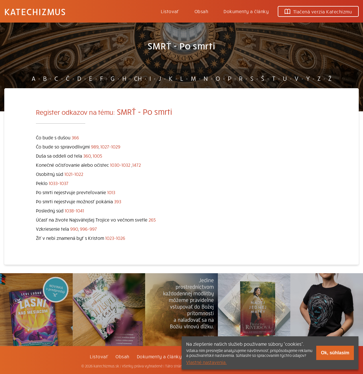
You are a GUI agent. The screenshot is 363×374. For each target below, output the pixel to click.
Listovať (170, 11)
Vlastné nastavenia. (206, 362)
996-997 (88, 229)
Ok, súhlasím (335, 352)
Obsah (201, 11)
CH (138, 78)
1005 (97, 155)
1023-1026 (115, 238)
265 (152, 219)
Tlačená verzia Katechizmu (318, 11)
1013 (111, 192)
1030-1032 (120, 165)
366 (75, 137)
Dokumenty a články (246, 11)
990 (74, 229)
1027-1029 (110, 146)
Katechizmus (35, 11)
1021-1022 (73, 174)
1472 (136, 165)
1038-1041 (74, 210)
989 (95, 146)
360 (87, 155)
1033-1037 (58, 183)
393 (117, 201)
